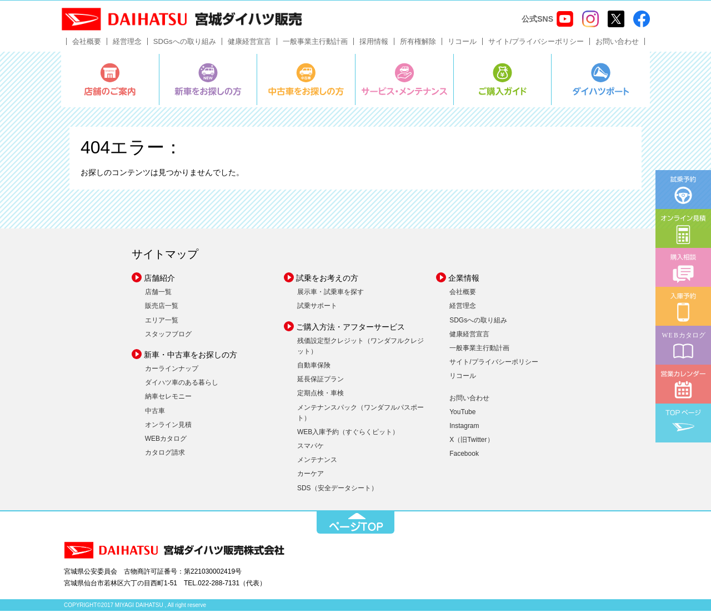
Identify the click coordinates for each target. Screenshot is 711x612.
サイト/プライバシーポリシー (536, 42)
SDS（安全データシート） (337, 489)
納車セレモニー (168, 398)
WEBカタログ (166, 440)
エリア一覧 (161, 321)
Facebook (464, 455)
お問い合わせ (617, 42)
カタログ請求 (165, 454)
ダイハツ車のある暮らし (181, 384)
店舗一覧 (158, 293)
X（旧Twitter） (471, 441)
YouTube (462, 413)
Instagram (464, 427)
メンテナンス (317, 461)
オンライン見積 (168, 426)
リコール (462, 42)
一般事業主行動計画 (315, 42)
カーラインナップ (171, 370)
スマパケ (310, 447)
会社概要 (86, 42)
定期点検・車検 (320, 395)
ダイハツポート (601, 80)
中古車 (155, 412)
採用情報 (373, 42)
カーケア (310, 475)
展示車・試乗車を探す (330, 293)
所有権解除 (418, 42)
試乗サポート (317, 307)
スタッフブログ (168, 335)
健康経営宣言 (249, 42)
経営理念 (127, 42)
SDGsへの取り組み (184, 42)
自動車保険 (314, 366)
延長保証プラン (320, 381)
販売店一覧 (161, 307)
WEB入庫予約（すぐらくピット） (348, 433)
